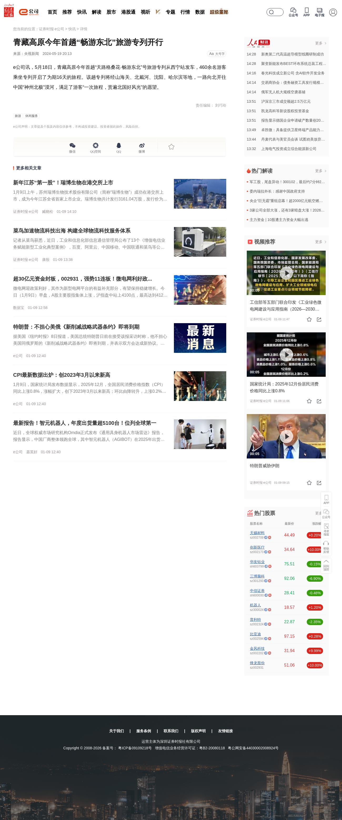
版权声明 (198, 731)
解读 (96, 12)
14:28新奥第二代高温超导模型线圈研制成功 (285, 54)
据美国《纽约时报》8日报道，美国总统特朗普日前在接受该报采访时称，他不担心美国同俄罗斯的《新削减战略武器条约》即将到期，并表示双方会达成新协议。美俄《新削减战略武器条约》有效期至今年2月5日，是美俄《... (90, 343)
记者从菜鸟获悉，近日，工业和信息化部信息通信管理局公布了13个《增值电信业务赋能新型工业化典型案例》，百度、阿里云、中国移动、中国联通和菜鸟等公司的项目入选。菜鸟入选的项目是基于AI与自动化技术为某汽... (89, 247)
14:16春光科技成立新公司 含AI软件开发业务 (286, 73)
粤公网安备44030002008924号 (253, 748)
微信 (72, 151)
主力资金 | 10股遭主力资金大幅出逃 (279, 220)
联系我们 (171, 731)
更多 (319, 43)
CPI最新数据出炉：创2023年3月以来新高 (61, 375)
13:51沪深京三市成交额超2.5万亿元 (279, 101)
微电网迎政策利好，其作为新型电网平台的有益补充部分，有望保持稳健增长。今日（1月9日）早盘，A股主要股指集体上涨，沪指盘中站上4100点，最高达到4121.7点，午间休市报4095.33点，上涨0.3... (90, 295)
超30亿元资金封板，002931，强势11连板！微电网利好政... (82, 279)
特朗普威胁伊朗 (264, 465)
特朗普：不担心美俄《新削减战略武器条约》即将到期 (76, 327)
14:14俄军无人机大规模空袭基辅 (276, 92)
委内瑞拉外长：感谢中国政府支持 (277, 191)
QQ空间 (95, 151)
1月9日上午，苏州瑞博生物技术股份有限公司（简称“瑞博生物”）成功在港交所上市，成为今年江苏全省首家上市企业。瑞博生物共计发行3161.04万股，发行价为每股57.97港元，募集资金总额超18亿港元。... (90, 199)
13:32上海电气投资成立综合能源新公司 (281, 149)
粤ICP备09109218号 (135, 748)
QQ (119, 151)
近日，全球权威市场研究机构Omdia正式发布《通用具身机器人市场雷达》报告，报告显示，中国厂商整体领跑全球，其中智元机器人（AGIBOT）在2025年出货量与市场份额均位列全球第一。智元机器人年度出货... (89, 439)
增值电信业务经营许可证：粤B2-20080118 (190, 748)
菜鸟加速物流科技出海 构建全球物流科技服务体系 (71, 231)
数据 (200, 12)
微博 (142, 151)
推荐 (67, 12)
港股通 (128, 12)
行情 (185, 12)
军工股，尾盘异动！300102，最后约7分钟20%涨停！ (294, 182)
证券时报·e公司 (51, 29)
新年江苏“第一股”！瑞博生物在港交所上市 (63, 182)
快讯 (82, 12)
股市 (111, 12)
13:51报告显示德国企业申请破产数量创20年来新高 (291, 120)
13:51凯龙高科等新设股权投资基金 (278, 111)
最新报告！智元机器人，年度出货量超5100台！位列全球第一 (85, 423)
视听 (145, 12)
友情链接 (225, 731)
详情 (83, 29)
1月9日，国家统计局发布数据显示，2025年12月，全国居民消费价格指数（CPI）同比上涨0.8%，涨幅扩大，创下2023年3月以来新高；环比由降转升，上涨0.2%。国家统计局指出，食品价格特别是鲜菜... (89, 391)
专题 (170, 12)
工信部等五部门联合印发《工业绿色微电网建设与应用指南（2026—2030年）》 (285, 309)
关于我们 (116, 731)
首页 (52, 12)
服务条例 (143, 731)
